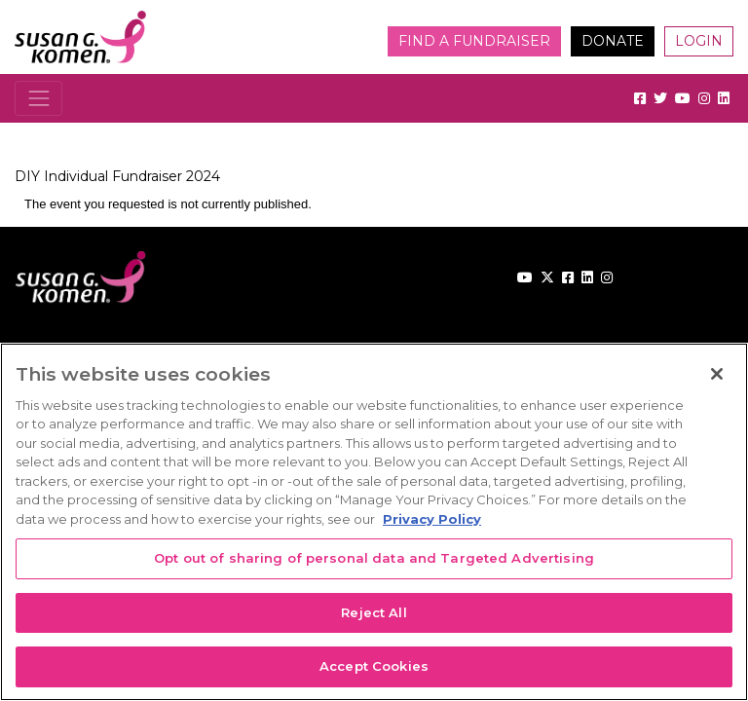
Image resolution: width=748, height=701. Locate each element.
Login (699, 41)
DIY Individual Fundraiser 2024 (117, 176)
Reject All (373, 612)
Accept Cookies (374, 666)
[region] (374, 522)
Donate (612, 41)
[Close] (716, 373)
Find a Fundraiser (474, 41)
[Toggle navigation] (38, 98)
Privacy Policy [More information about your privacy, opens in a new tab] (432, 519)
